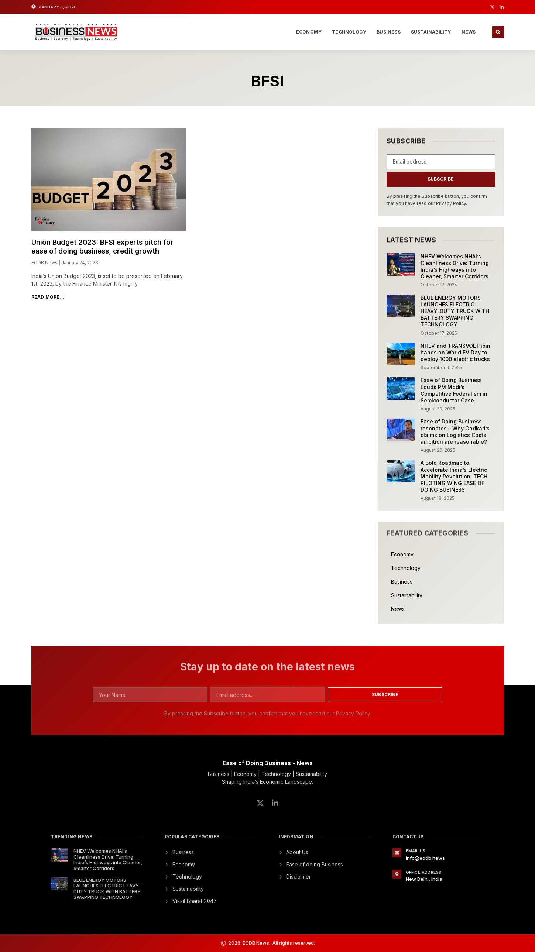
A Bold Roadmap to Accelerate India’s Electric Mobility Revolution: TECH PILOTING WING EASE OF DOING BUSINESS (454, 476)
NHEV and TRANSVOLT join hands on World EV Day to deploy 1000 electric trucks (455, 352)
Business (389, 32)
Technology (349, 32)
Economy (309, 32)
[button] (498, 32)
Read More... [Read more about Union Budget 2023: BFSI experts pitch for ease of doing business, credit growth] (47, 297)
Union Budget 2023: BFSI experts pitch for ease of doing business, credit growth (102, 247)
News (469, 32)
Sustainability (431, 32)
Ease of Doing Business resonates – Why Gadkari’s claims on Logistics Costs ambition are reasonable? (455, 431)
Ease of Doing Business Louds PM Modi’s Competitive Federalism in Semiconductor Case (454, 390)
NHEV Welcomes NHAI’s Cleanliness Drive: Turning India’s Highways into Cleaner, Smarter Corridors (455, 266)
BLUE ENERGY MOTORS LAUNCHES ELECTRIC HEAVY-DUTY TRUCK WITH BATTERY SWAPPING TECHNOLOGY (455, 311)
